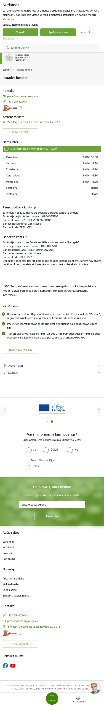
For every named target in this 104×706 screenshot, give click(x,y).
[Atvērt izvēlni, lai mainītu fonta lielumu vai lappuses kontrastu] (78, 700)
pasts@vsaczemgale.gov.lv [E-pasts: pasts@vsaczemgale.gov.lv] (22, 96)
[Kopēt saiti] (20, 142)
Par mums (9, 558)
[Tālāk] (99, 409)
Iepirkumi (8, 547)
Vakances (8, 541)
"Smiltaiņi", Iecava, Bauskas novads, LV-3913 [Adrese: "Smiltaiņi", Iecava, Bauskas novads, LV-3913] (33, 122)
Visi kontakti (20, 644)
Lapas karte (10, 590)
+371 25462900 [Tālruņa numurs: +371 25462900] (17, 101)
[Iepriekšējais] (5, 409)
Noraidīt (20, 32)
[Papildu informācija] (20, 107)
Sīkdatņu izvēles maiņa (16, 595)
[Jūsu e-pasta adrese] (52, 504)
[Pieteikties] (52, 516)
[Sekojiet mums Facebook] (5, 665)
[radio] (31, 449)
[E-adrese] (10, 108)
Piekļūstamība (11, 584)
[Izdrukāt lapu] (52, 365)
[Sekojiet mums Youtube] (13, 665)
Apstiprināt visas (58, 32)
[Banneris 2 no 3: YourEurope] (52, 408)
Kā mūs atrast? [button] (20, 132)
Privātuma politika (13, 578)
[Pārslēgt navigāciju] (52, 698)
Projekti (7, 553)
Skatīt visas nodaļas (20, 349)
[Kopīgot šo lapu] (52, 372)
